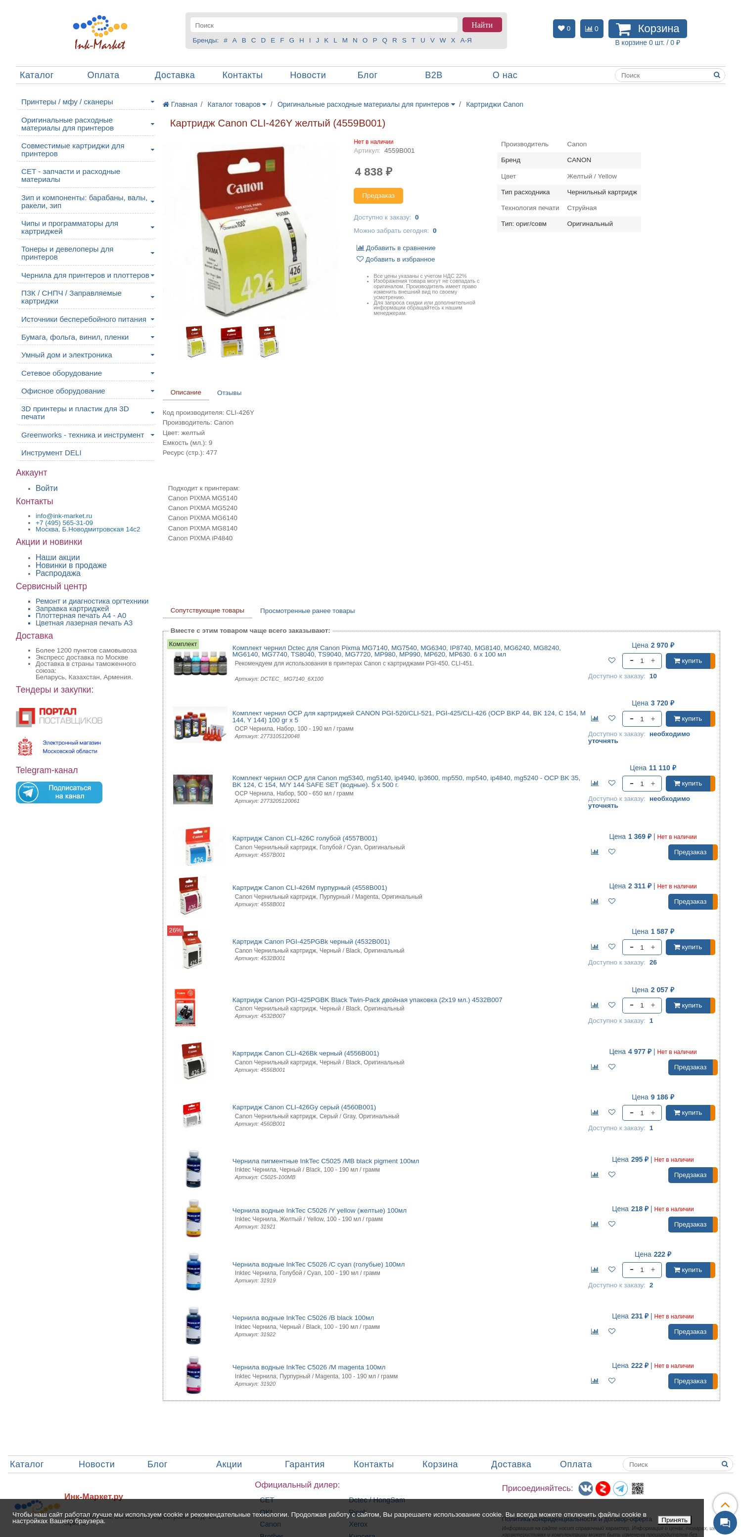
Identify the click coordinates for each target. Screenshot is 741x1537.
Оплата (104, 75)
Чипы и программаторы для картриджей (69, 227)
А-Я (465, 40)
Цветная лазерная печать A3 (84, 623)
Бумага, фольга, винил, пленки (75, 337)
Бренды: (206, 40)
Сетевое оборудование (61, 373)
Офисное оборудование (63, 391)
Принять (674, 1520)
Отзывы (229, 392)
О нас (505, 75)
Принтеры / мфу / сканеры (67, 101)
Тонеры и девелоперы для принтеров (67, 253)
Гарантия (305, 1464)
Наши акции (58, 557)
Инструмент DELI (51, 452)
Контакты (243, 75)
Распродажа (58, 573)
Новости (308, 75)
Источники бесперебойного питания (83, 319)
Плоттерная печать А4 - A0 (81, 615)
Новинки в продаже (71, 565)
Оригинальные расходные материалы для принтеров (67, 124)
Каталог (37, 75)
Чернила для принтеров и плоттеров (85, 275)
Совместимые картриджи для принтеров (72, 149)
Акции (229, 1464)
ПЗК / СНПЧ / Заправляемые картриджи (71, 297)
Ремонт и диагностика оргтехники (92, 601)
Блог (368, 75)
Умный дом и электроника (66, 355)
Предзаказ (378, 195)
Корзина (440, 1464)
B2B (434, 75)
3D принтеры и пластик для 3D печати (75, 412)
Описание (186, 392)
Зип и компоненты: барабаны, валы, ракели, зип (84, 201)
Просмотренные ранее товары (307, 611)
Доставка (175, 75)
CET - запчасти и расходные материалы (70, 175)
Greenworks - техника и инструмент (82, 435)
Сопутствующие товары (207, 610)
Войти (47, 488)
